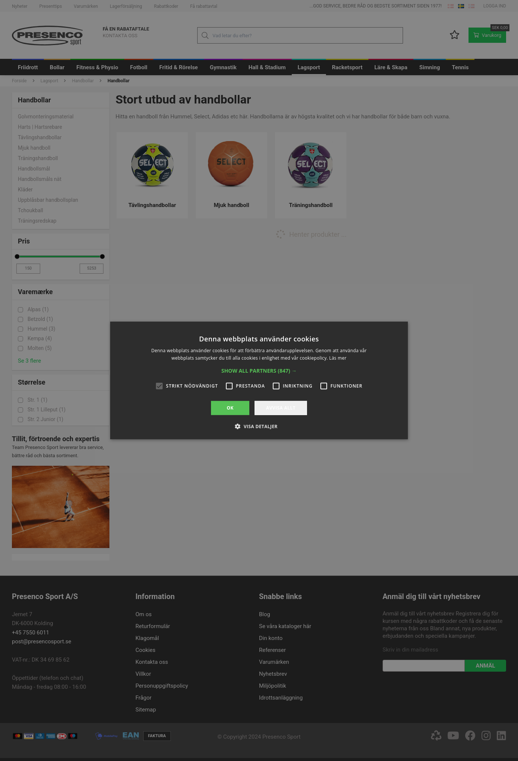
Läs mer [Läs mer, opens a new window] (338, 358)
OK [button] (230, 408)
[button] (259, 370)
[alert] (259, 380)
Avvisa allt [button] (280, 408)
